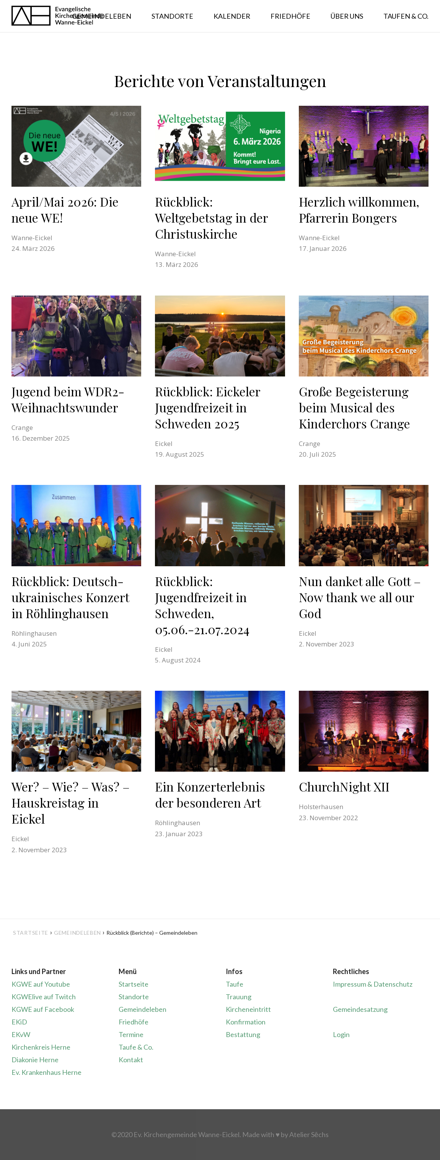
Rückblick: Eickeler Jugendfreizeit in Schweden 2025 (208, 407)
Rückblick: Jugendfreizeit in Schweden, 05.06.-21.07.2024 (202, 605)
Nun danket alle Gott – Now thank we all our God (360, 597)
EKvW (20, 1034)
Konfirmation (246, 1022)
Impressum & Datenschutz (372, 984)
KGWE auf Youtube (40, 984)
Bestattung (243, 1034)
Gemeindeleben (142, 1009)
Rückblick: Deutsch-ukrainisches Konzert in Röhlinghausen (70, 597)
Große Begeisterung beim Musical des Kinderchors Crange (354, 407)
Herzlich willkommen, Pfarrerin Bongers (359, 209)
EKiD (19, 1022)
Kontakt (131, 1059)
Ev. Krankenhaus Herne (46, 1072)
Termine (131, 1034)
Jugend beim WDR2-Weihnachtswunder (67, 399)
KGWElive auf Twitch (43, 996)
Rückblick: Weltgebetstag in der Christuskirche (211, 217)
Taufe (234, 984)
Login (341, 1034)
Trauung (238, 996)
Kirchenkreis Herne (40, 1047)
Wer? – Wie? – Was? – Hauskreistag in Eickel (70, 802)
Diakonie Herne (35, 1059)
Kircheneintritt (248, 1009)
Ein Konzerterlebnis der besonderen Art (210, 794)
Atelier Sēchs (309, 1134)
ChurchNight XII (344, 786)
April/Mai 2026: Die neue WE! (65, 209)
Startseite (30, 932)
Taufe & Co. (136, 1047)
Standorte (134, 996)
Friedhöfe (133, 1022)
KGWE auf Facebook (42, 1009)
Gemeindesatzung (360, 1009)
